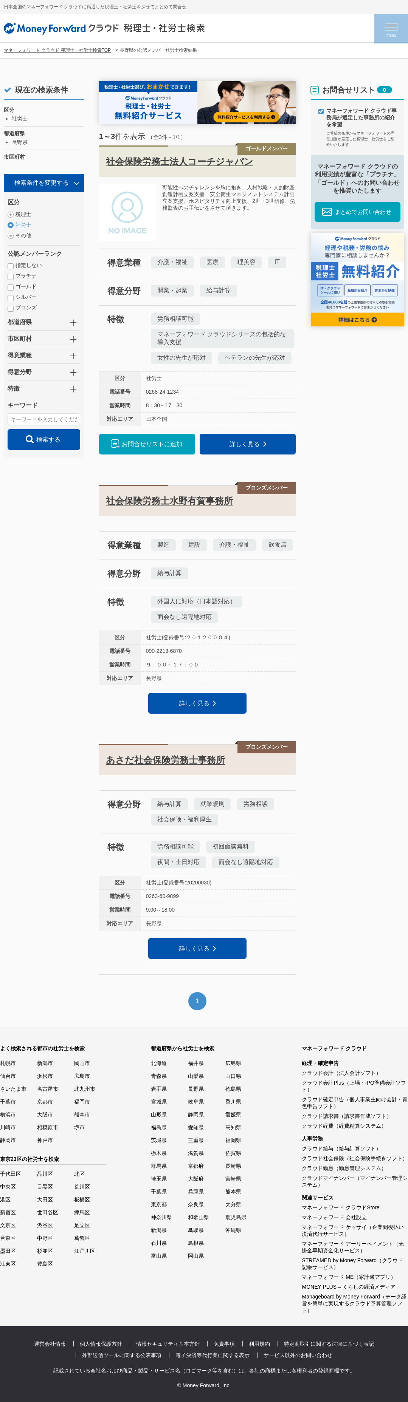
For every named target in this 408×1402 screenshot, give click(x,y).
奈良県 (196, 1204)
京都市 (45, 1102)
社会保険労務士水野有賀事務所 (169, 501)
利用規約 (259, 1344)
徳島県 (233, 1089)
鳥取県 (196, 1230)
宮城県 (159, 1102)
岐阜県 (196, 1102)
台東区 (8, 1238)
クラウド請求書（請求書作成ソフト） (347, 1116)
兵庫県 (196, 1192)
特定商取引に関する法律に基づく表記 (329, 1344)
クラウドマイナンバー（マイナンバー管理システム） (355, 1181)
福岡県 (233, 1140)
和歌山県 (198, 1217)
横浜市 (8, 1114)
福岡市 (82, 1102)
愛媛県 (233, 1114)
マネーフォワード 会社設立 (334, 1217)
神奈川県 (161, 1217)
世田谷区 (47, 1212)
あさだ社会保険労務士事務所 (165, 760)
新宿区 (8, 1212)
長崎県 (233, 1166)
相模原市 (47, 1127)
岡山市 (82, 1063)
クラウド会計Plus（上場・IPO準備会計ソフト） (354, 1086)
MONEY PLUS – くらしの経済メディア (348, 1287)
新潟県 (159, 1230)
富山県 (159, 1256)
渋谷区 (45, 1225)
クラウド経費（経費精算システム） (344, 1126)
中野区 (45, 1238)
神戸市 (45, 1140)
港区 (5, 1199)
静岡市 (8, 1140)
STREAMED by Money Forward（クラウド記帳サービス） (352, 1263)
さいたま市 (13, 1089)
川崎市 (8, 1127)
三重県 (196, 1140)
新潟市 (45, 1063)
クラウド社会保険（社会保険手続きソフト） (355, 1158)
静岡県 (196, 1114)
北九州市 (84, 1089)
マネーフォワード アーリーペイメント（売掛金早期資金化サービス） (353, 1247)
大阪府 (196, 1179)
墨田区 (8, 1251)
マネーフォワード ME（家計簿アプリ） (349, 1277)
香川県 (233, 1102)
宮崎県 (233, 1179)
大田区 (45, 1199)
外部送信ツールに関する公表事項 (121, 1355)
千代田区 (10, 1174)
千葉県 (159, 1192)
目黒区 (45, 1187)
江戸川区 (84, 1251)
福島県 (159, 1127)
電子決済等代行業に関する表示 (212, 1355)
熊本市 (82, 1114)
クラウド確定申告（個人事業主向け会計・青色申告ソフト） (355, 1102)
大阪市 (45, 1114)
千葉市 (8, 1102)
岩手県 (159, 1089)
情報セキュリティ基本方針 (168, 1344)
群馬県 (159, 1166)
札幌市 (8, 1063)
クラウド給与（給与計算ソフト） (341, 1148)
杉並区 (45, 1251)
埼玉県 (159, 1179)
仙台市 (8, 1076)
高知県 (233, 1127)
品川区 (45, 1174)
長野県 (196, 1089)
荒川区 (82, 1187)
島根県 (196, 1243)
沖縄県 (233, 1230)
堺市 (79, 1127)
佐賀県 (233, 1153)
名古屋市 (47, 1089)
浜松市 (45, 1076)
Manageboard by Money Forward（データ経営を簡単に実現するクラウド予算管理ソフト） (354, 1303)
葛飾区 (82, 1238)
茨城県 (159, 1140)
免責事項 (224, 1344)
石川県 (159, 1243)
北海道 (159, 1063)
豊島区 (45, 1264)
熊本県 (233, 1192)
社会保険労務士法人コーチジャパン (179, 161)
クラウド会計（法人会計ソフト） (341, 1073)
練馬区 (82, 1212)
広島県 (233, 1063)
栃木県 (159, 1153)
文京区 (8, 1225)
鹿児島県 (236, 1217)
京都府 (196, 1166)
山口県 (233, 1076)
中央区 (8, 1187)
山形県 (159, 1114)
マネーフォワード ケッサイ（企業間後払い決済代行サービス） (353, 1230)
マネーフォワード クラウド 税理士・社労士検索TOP (57, 50)
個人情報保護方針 (101, 1344)
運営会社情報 (50, 1344)
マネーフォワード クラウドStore (340, 1207)
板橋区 (82, 1199)
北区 (79, 1174)
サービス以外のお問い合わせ (298, 1355)
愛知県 (196, 1127)
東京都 (159, 1204)
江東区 (8, 1264)
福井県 (196, 1063)
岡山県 (196, 1256)
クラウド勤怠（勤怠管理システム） (344, 1168)
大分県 (233, 1204)
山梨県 (196, 1076)
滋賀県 (196, 1153)
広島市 (82, 1076)
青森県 (159, 1076)
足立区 (82, 1225)
